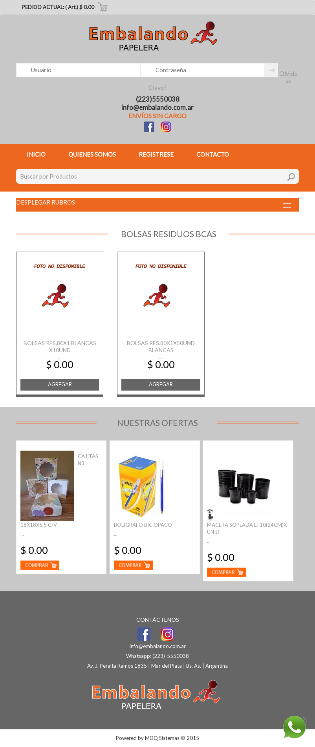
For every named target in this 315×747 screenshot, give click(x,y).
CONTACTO (212, 154)
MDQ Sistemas (162, 738)
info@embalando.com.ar (157, 107)
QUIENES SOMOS (92, 154)
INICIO (36, 154)
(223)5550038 (157, 99)
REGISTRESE (156, 154)
